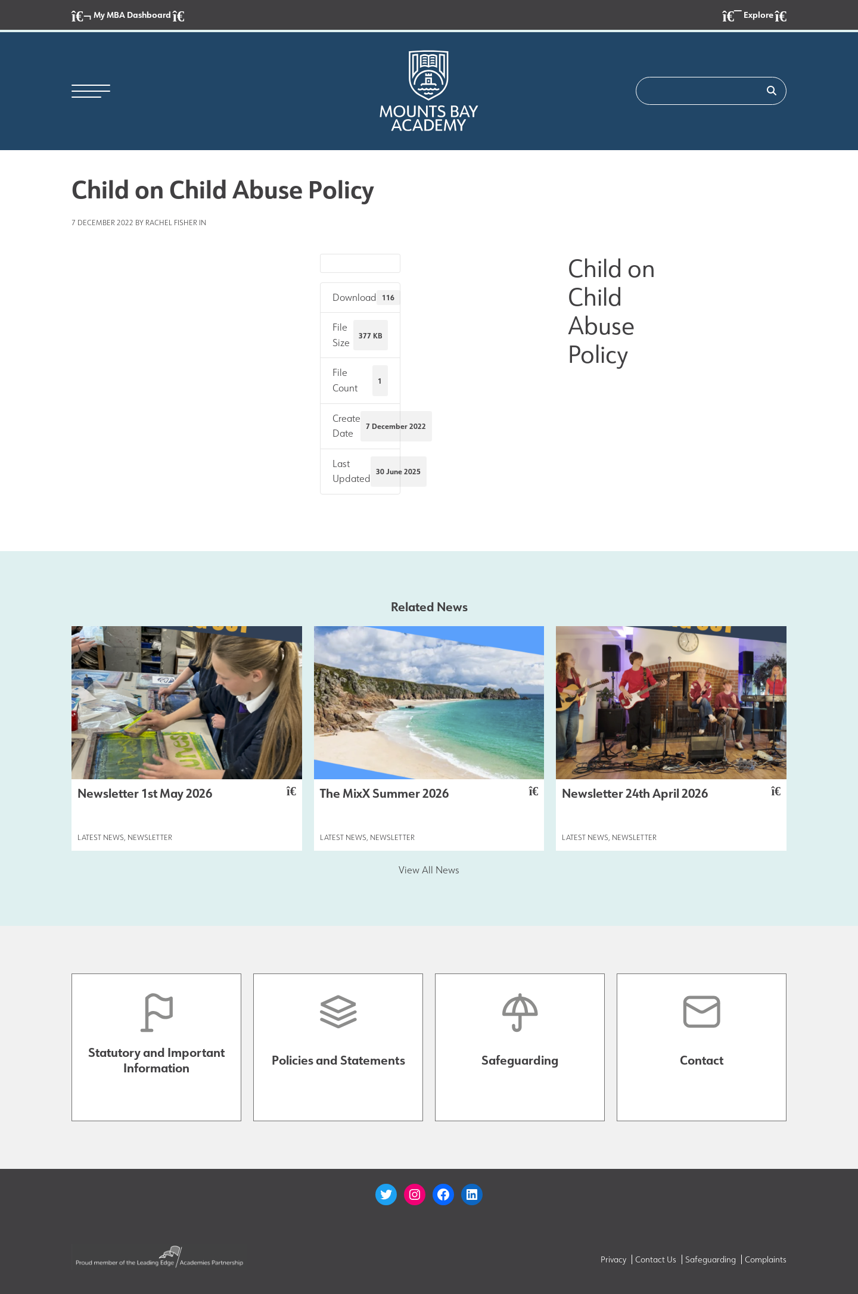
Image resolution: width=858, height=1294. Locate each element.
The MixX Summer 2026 (429, 793)
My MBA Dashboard (128, 15)
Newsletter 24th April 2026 (671, 793)
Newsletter (150, 837)
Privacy (613, 1259)
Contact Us (655, 1259)
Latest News (100, 837)
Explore (754, 15)
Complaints (765, 1259)
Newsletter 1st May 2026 (186, 793)
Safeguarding (710, 1259)
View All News (429, 870)
